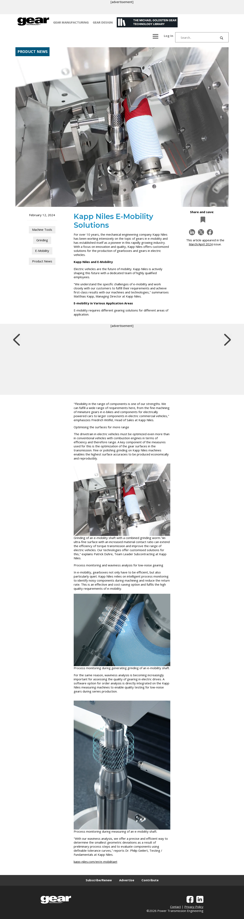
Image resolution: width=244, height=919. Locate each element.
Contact (175, 907)
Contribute (150, 880)
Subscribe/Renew (99, 880)
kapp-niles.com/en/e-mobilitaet (95, 862)
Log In (168, 36)
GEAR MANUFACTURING (71, 22)
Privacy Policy (193, 907)
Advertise (126, 880)
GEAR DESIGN (103, 22)
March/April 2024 (201, 244)
